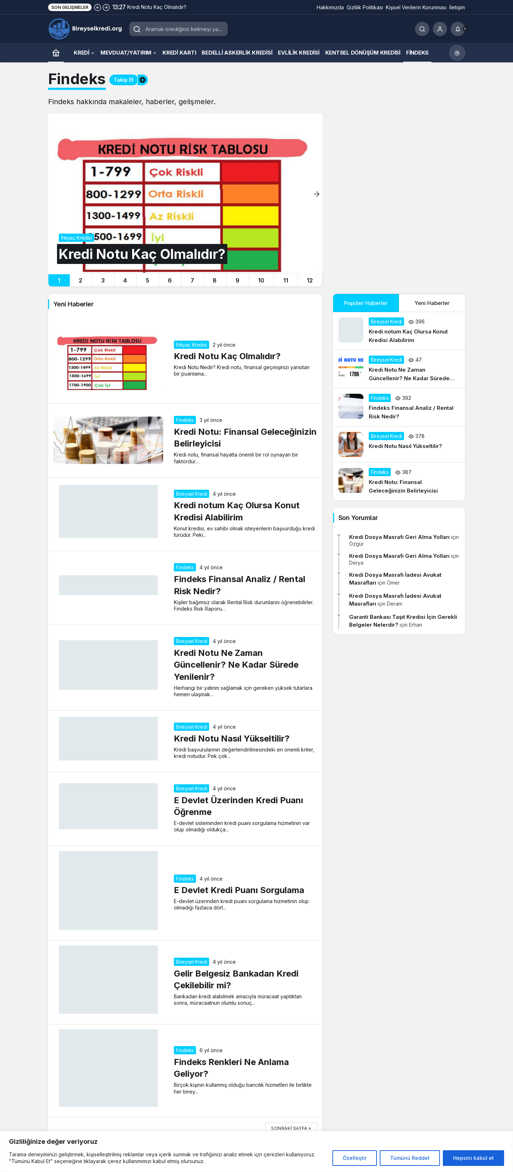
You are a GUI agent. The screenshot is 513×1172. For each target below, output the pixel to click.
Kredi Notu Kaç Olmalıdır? (227, 356)
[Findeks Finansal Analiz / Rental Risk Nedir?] (399, 407)
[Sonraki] (106, 7)
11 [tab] (285, 280)
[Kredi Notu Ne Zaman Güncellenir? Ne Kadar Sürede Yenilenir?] (399, 369)
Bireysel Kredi (191, 494)
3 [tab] (103, 280)
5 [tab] (147, 280)
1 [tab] (59, 280)
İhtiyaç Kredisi (191, 345)
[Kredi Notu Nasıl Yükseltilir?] (399, 444)
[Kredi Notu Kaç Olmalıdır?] (185, 194)
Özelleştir (355, 1158)
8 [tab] (215, 280)
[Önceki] (97, 7)
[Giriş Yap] (440, 29)
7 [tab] (192, 280)
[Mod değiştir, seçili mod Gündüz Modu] (457, 53)
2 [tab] (80, 280)
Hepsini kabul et (473, 1158)
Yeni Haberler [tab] (432, 303)
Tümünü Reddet (410, 1158)
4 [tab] (125, 280)
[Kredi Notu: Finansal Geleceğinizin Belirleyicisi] (399, 481)
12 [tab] (310, 280)
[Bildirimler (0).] (458, 29)
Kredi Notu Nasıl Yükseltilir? (232, 738)
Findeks (185, 420)
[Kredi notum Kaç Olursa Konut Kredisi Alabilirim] (399, 331)
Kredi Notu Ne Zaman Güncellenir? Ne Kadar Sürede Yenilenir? (236, 665)
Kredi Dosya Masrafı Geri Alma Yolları (399, 537)
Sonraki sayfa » (291, 1128)
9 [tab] (237, 280)
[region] (256, 1151)
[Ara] (422, 29)
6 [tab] (170, 280)
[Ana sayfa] (56, 52)
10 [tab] (261, 280)
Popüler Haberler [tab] (366, 303)
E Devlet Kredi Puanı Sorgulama (239, 890)
